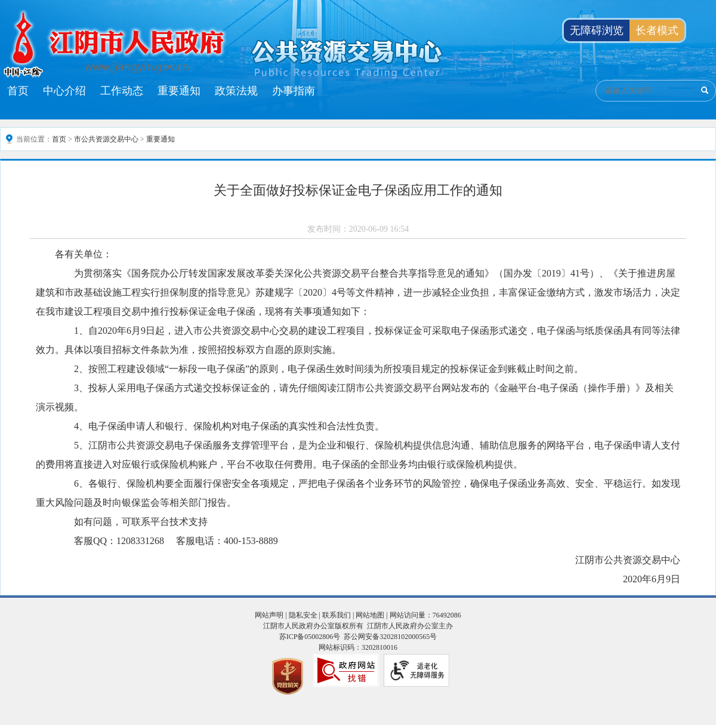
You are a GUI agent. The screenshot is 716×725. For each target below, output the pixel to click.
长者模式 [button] (656, 30)
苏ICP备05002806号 (310, 636)
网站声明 (269, 615)
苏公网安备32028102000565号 (390, 636)
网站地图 (370, 615)
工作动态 (121, 91)
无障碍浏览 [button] (597, 30)
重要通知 (179, 91)
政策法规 (236, 91)
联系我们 (336, 615)
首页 (18, 91)
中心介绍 (64, 91)
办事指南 (293, 91)
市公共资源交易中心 (106, 139)
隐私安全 (303, 615)
